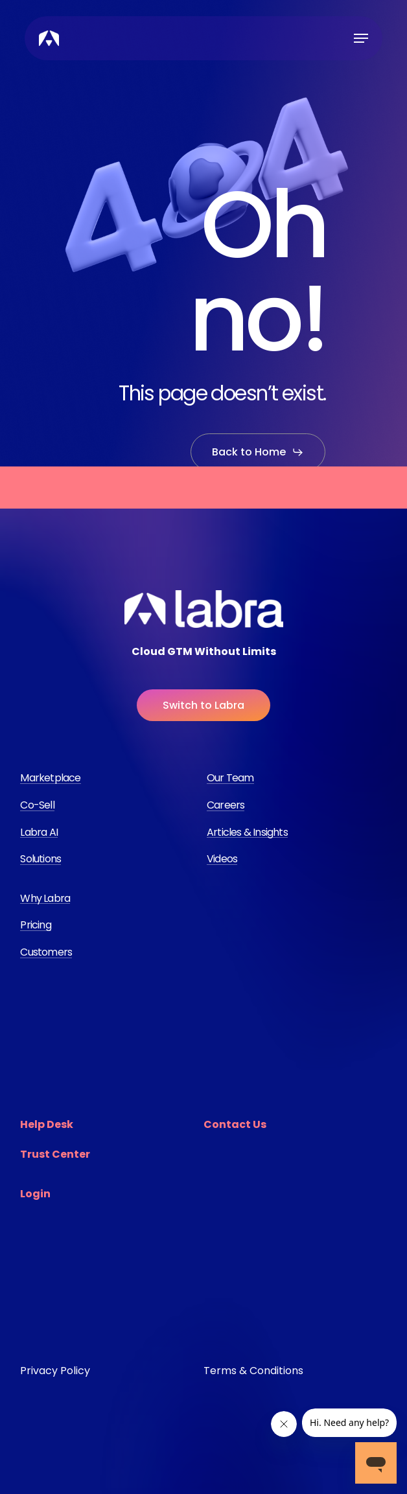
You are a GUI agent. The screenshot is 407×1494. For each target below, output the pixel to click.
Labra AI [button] (39, 832)
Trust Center (55, 1154)
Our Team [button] (230, 778)
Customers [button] (46, 952)
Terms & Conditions (253, 1370)
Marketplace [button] (50, 778)
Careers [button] (225, 805)
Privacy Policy (55, 1370)
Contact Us (235, 1124)
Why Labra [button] (45, 898)
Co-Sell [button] (37, 805)
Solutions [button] (40, 859)
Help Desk (46, 1124)
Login (35, 1193)
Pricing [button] (35, 925)
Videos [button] (222, 859)
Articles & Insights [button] (247, 832)
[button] (361, 38)
